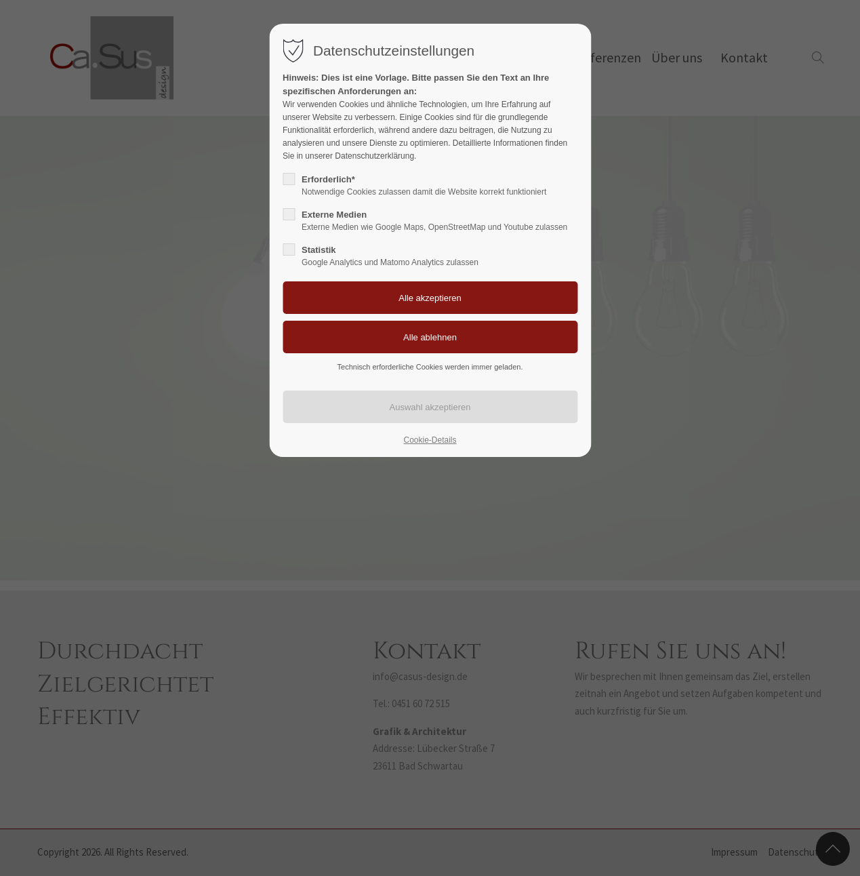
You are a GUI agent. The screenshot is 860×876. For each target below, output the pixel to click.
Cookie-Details (429, 440)
